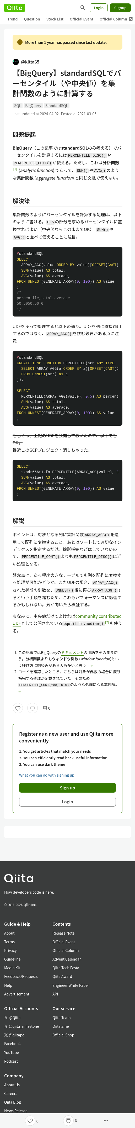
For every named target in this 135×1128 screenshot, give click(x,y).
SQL (17, 105)
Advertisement (16, 994)
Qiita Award (62, 976)
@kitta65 (26, 62)
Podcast (11, 1061)
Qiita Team (61, 1017)
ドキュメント (72, 652)
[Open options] (106, 1120)
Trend (12, 19)
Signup (120, 7)
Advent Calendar (66, 959)
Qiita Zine (60, 1026)
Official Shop (63, 1034)
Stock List (54, 19)
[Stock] (32, 708)
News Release (16, 1110)
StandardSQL (56, 105)
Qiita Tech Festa (65, 967)
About (9, 933)
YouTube (11, 1052)
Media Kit (12, 967)
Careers (10, 1093)
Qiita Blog (12, 1102)
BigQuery (33, 105)
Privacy (10, 950)
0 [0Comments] (46, 708)
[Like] (18, 708)
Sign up (67, 787)
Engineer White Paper (70, 985)
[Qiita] (14, 8)
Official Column (65, 950)
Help (8, 985)
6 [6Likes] (37, 1121)
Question (32, 19)
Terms (9, 941)
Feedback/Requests (21, 976)
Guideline (12, 959)
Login (99, 7)
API (55, 994)
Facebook (12, 1043)
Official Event (81, 19)
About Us (12, 1084)
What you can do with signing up (46, 775)
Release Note (63, 933)
